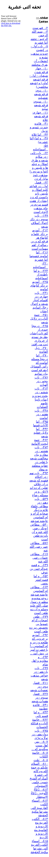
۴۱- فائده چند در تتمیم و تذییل (39, 127)
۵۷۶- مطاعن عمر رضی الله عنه (39, 546)
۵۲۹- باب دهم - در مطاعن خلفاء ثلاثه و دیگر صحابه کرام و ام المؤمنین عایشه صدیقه (39, 510)
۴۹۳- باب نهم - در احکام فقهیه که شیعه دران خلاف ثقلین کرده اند (38, 480)
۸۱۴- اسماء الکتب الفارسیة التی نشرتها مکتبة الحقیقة (39, 808)
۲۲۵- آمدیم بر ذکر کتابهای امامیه (39, 285)
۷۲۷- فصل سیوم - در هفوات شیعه (40, 697)
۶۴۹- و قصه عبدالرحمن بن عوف (39, 568)
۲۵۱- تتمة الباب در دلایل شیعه (39, 318)
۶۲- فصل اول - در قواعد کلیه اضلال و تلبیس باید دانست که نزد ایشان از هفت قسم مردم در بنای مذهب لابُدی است (38, 197)
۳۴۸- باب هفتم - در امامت (41, 414)
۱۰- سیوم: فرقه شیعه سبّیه (40, 105)
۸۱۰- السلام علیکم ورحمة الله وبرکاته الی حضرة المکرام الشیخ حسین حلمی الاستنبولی (39, 774)
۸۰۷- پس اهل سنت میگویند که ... (39, 745)
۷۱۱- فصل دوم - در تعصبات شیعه (39, 686)
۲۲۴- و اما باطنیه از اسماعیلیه (41, 274)
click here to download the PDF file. (10, 24)
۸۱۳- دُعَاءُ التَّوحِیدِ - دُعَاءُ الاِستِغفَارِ (39, 793)
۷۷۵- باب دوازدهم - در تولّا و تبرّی (40, 734)
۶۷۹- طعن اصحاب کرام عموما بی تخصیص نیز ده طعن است (38, 624)
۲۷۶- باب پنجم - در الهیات (41, 381)
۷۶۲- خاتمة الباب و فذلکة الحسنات (39, 723)
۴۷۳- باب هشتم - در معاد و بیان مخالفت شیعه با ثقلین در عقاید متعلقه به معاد (39, 458)
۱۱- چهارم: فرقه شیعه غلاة (40, 116)
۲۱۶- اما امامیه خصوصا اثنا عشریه (39, 256)
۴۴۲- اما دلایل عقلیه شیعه (41, 432)
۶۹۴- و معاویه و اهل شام (39, 660)
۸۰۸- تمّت (41, 760)
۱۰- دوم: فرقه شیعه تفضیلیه (41, 94)
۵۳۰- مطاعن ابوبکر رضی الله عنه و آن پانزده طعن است (39, 532)
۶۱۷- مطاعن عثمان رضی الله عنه (39, 557)
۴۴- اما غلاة (40, 134)
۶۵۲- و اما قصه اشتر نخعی (41, 579)
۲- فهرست (40, 28)
